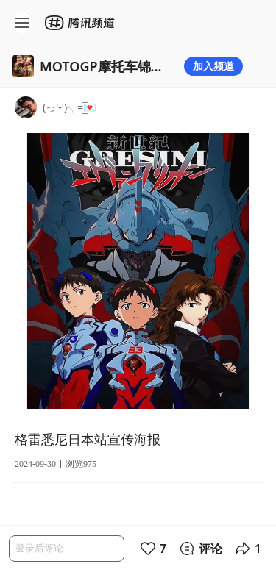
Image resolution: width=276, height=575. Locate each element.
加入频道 (213, 66)
